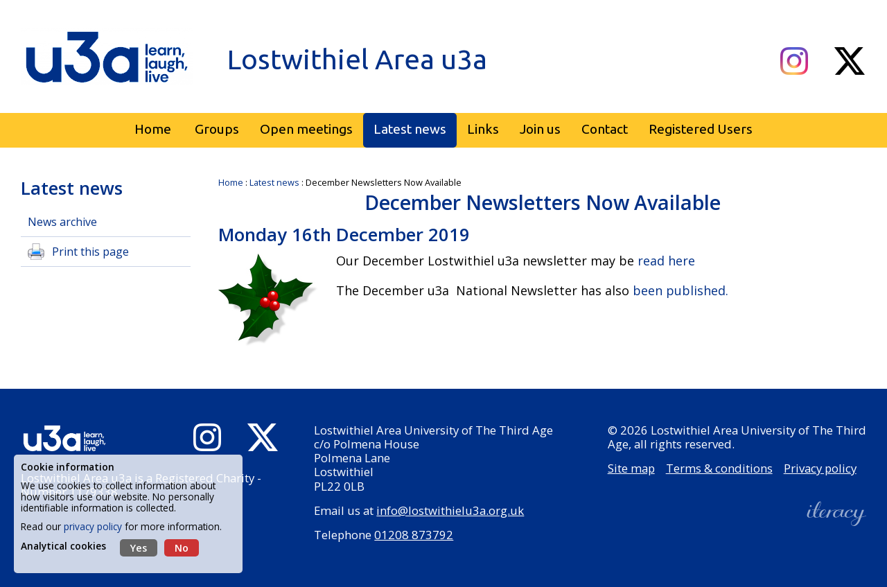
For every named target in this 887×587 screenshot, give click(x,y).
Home (230, 182)
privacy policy (93, 526)
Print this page (90, 251)
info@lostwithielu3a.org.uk (450, 510)
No (181, 547)
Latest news (274, 182)
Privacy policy (820, 468)
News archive (62, 221)
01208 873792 (413, 535)
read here (664, 260)
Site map (631, 468)
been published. (678, 290)
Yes (138, 547)
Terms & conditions (719, 468)
